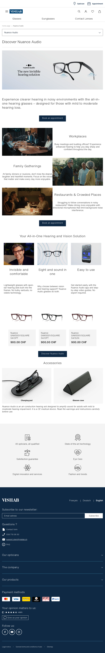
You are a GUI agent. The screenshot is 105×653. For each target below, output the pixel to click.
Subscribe (94, 515)
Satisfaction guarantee (27, 459)
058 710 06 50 (12, 534)
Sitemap (50, 647)
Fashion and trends (78, 474)
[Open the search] (79, 11)
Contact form (9, 529)
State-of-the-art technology (78, 443)
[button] (85, 11)
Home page (6, 26)
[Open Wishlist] (92, 11)
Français (73, 500)
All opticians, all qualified (27, 443)
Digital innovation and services (27, 474)
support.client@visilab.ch (16, 539)
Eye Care (77, 459)
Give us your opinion (15, 617)
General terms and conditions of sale (29, 647)
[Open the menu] (7, 11)
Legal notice (6, 647)
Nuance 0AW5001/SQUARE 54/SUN (80, 335)
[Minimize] (99, 11)
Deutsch (87, 500)
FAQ (8, 544)
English (99, 500)
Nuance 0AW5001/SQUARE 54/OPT (20, 335)
